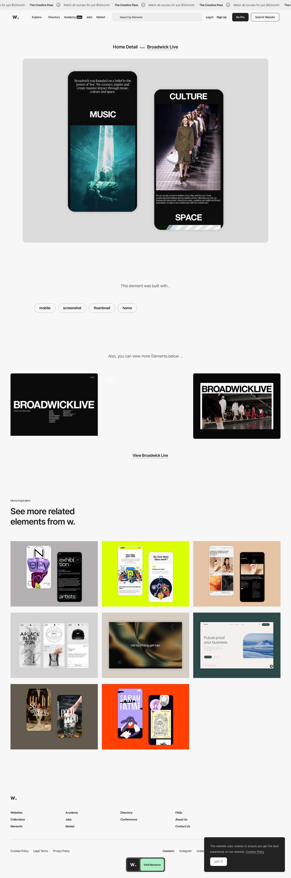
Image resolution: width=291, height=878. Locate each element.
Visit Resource (152, 864)
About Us (181, 819)
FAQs (178, 812)
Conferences (128, 819)
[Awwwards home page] (133, 865)
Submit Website (265, 17)
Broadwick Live (162, 47)
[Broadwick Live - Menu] (54, 404)
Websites (16, 812)
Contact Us (182, 826)
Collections (18, 819)
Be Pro (240, 17)
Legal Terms (40, 851)
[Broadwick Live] (145, 404)
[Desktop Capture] (236, 645)
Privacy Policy (61, 851)
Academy (73, 17)
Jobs (89, 17)
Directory (54, 17)
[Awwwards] (16, 17)
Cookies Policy (19, 851)
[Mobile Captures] (145, 574)
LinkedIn (202, 851)
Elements (16, 826)
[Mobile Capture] (54, 574)
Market (100, 17)
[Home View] (236, 406)
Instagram (185, 851)
